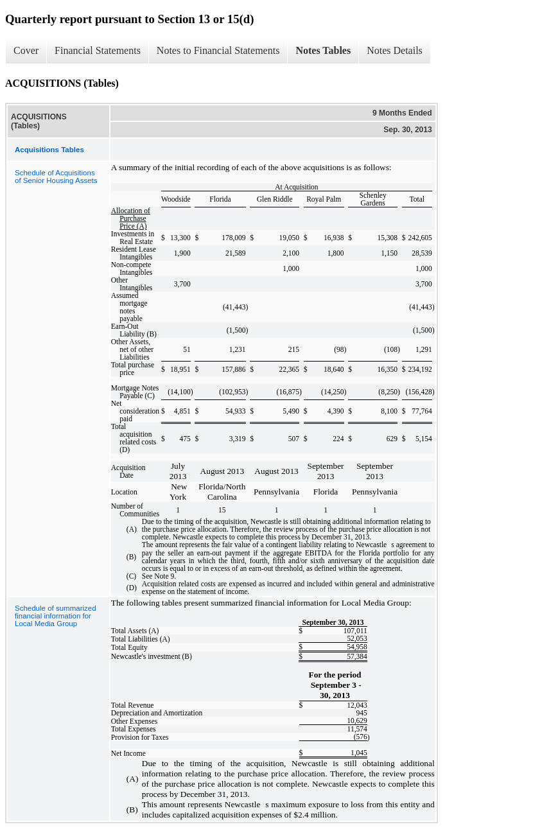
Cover (26, 50)
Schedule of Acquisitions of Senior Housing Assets (56, 176)
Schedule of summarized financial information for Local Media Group (55, 615)
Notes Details (395, 50)
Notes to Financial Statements (218, 50)
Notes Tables (323, 50)
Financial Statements (98, 50)
